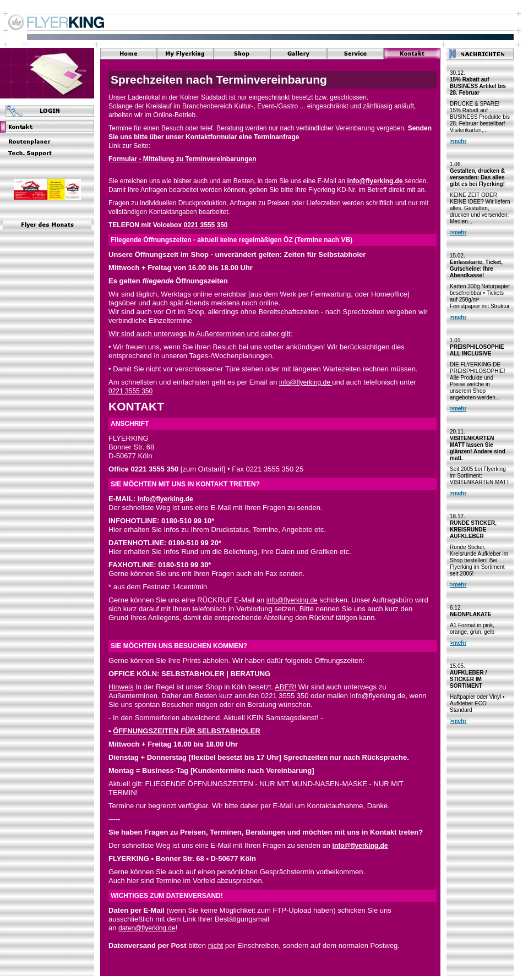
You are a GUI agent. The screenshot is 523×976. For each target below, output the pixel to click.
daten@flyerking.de (147, 928)
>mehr (458, 141)
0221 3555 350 (204, 225)
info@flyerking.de (376, 181)
